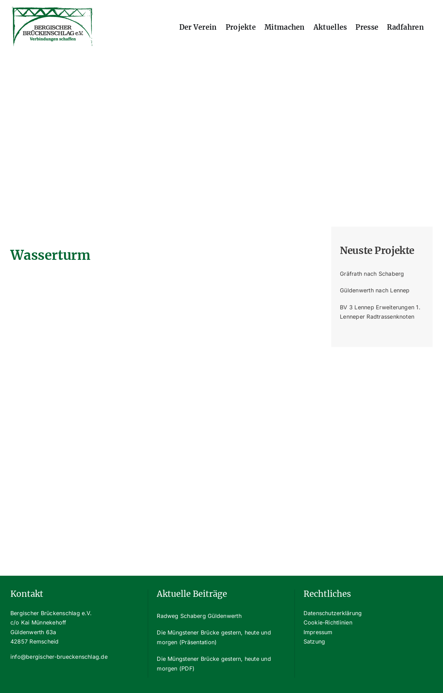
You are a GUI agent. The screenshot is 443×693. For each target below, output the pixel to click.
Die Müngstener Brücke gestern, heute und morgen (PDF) (214, 663)
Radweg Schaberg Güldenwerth (199, 615)
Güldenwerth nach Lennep (375, 290)
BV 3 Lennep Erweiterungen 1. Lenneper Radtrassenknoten (380, 312)
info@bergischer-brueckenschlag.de (59, 656)
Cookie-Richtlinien (328, 622)
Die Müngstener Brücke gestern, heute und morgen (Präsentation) (214, 637)
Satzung (314, 641)
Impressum (318, 632)
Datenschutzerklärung (333, 613)
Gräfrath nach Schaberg (372, 273)
